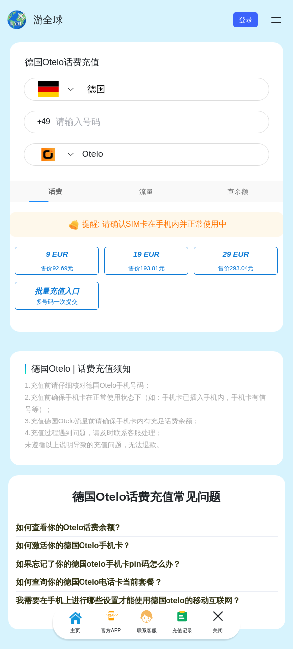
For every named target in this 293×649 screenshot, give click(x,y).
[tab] (55, 191)
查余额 (237, 191)
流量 (146, 191)
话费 (55, 191)
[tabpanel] (146, 259)
